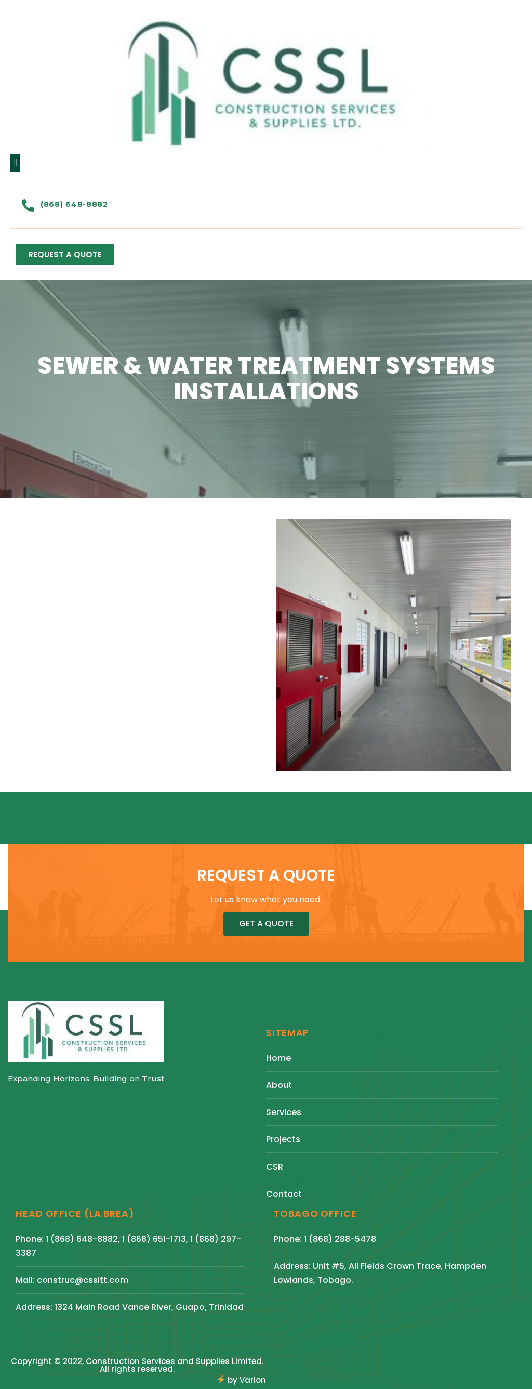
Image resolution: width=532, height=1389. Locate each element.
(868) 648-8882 (74, 204)
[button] (15, 163)
